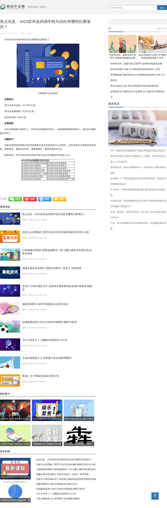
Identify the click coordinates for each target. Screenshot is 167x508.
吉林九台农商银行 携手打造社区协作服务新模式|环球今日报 (55, 232)
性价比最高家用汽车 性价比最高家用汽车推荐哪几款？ (15, 479)
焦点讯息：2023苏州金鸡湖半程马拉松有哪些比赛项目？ (53, 214)
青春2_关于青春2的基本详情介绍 (40, 376)
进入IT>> (162, 28)
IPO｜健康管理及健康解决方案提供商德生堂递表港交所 (137, 150)
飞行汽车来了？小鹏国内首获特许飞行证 (44, 340)
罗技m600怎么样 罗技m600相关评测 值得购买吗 (134, 86)
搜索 (162, 8)
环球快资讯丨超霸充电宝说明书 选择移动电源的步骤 (136, 63)
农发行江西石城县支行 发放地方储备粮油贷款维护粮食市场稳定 (67, 479)
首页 (30, 7)
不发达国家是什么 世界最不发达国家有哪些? (47, 358)
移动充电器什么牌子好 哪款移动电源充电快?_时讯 (135, 69)
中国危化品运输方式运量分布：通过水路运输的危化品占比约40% (15, 502)
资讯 (35, 7)
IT (109, 28)
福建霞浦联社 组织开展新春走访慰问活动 (45, 304)
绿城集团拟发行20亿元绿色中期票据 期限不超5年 (49, 322)
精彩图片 (5, 393)
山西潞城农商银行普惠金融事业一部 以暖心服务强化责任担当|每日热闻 (71, 469)
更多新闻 (5, 451)
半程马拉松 (19, 184)
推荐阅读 (5, 206)
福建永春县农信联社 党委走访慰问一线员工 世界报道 (51, 268)
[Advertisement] (138, 273)
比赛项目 (30, 184)
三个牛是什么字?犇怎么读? (79, 444)
